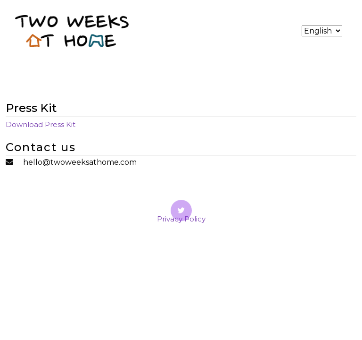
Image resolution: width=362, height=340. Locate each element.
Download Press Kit (40, 124)
